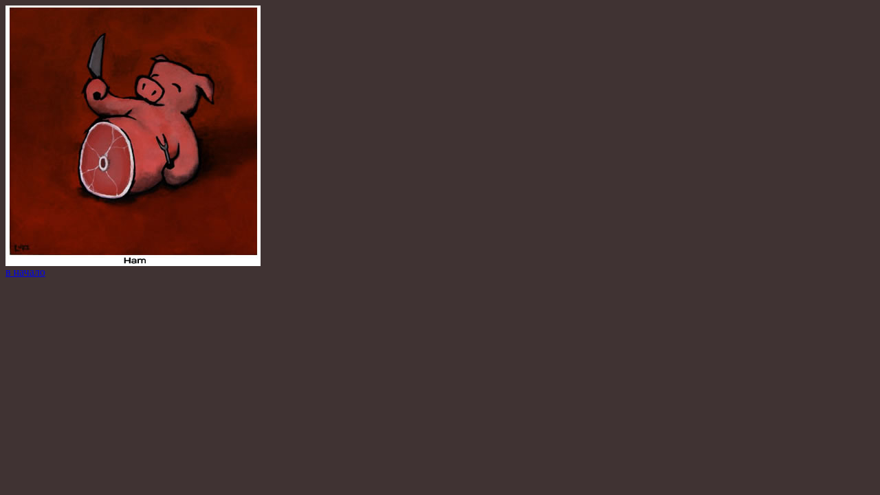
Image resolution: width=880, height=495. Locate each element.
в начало (25, 272)
